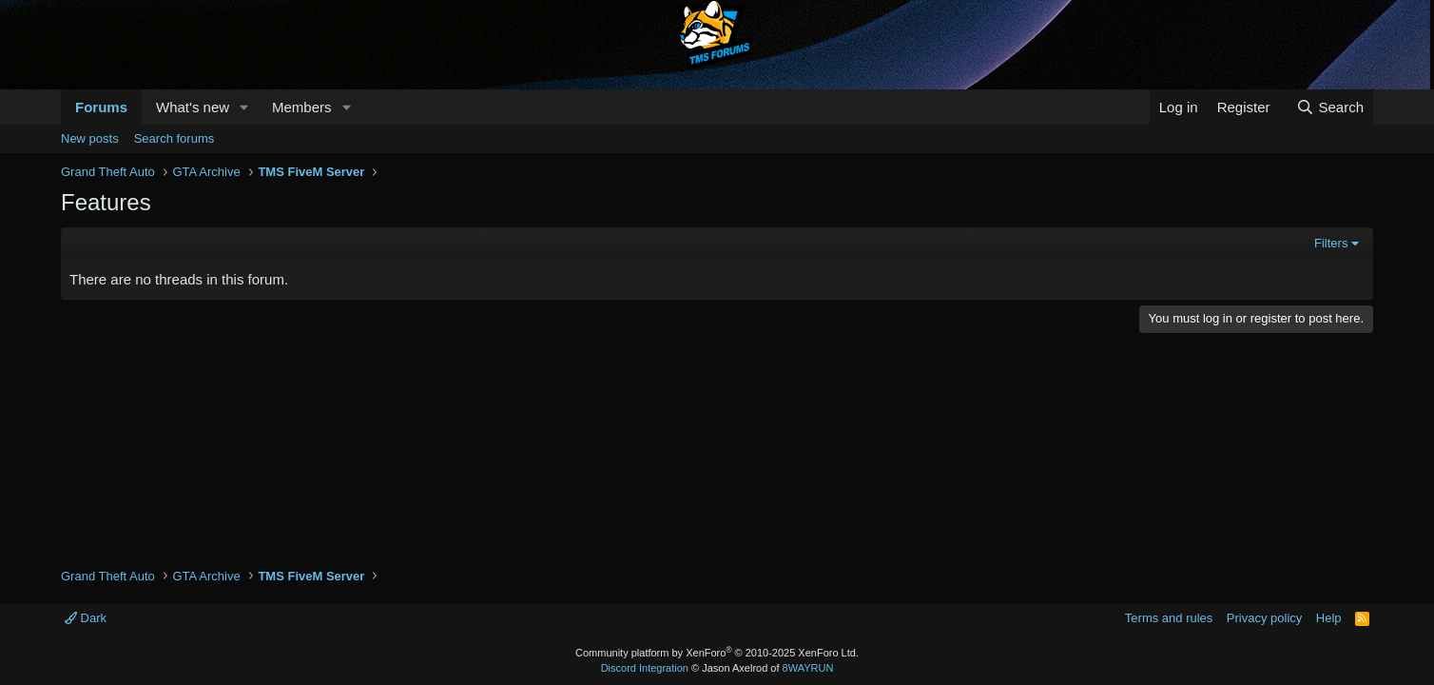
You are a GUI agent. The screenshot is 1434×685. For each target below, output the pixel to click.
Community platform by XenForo (717, 652)
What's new (192, 107)
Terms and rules (1168, 618)
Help (1329, 618)
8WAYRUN (808, 668)
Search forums (174, 138)
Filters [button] (1330, 243)
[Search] (1330, 107)
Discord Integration (644, 668)
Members (302, 107)
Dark (86, 618)
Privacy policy (1264, 618)
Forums (101, 107)
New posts (90, 138)
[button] (244, 107)
